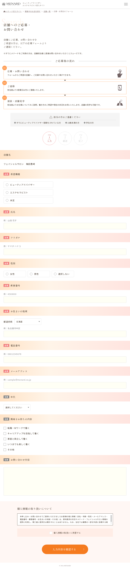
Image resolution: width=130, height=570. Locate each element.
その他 (11, 449)
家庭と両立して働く (18, 438)
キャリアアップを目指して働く (23, 433)
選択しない (63, 273)
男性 (36, 273)
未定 (12, 200)
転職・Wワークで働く (19, 427)
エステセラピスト (19, 192)
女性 (12, 273)
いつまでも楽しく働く (19, 444)
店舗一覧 (47, 11)
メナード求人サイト (14, 11)
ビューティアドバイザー (22, 184)
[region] (65, 519)
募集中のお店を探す (33, 11)
